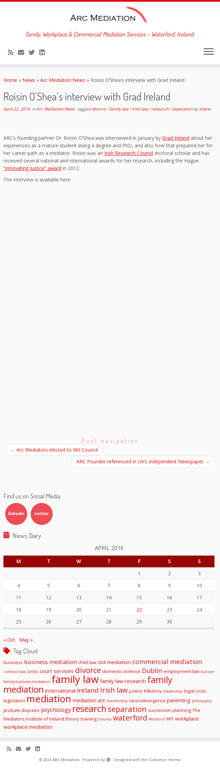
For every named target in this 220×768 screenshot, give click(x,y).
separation (182, 109)
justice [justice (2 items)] (136, 691)
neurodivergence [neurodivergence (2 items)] (147, 700)
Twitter (42, 514)
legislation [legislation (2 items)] (14, 700)
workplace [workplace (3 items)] (187, 718)
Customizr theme (164, 759)
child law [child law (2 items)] (87, 662)
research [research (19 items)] (89, 708)
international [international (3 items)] (60, 690)
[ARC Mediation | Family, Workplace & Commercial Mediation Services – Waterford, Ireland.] (110, 16)
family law (119, 109)
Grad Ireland (175, 138)
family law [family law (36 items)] (75, 679)
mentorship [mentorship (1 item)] (117, 700)
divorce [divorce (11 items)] (88, 670)
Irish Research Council (128, 153)
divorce (99, 109)
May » (26, 640)
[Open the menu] (208, 52)
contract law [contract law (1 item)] (14, 671)
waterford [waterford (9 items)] (130, 718)
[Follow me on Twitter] (34, 52)
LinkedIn (16, 514)
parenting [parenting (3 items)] (178, 700)
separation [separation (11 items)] (127, 709)
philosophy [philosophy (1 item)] (201, 700)
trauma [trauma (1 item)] (105, 719)
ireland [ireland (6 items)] (88, 690)
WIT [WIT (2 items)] (170, 719)
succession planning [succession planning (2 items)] (169, 710)
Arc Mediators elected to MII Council (54, 449)
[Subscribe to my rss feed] (13, 52)
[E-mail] (23, 52)
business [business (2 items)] (13, 662)
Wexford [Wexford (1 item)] (157, 719)
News (28, 80)
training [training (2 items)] (89, 719)
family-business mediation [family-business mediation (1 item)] (26, 681)
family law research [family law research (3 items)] (123, 680)
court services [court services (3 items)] (57, 670)
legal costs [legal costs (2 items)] (195, 691)
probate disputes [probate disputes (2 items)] (21, 710)
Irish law (140, 109)
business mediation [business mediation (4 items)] (50, 662)
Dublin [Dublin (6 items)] (152, 670)
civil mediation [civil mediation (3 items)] (114, 662)
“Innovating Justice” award (32, 168)
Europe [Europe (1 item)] (207, 671)
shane (205, 109)
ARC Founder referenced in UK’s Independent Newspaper (143, 461)
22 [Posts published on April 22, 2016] (139, 609)
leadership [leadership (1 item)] (172, 691)
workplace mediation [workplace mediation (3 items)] (28, 726)
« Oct (9, 640)
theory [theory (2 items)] (72, 719)
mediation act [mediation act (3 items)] (89, 700)
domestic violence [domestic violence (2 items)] (121, 671)
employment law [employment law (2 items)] (181, 671)
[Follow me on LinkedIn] (44, 52)
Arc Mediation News (62, 80)
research (160, 109)
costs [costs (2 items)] (32, 671)
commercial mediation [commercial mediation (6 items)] (167, 661)
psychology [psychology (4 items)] (56, 710)
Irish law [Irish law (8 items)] (114, 690)
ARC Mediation (66, 759)
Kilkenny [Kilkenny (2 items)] (153, 691)
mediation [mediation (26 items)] (49, 698)
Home (10, 80)
